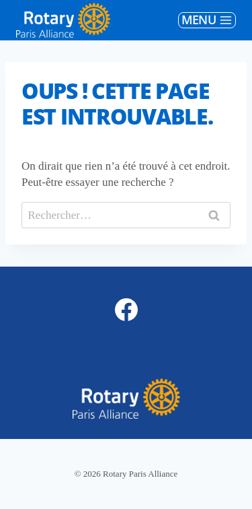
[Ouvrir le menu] (207, 20)
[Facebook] (126, 310)
